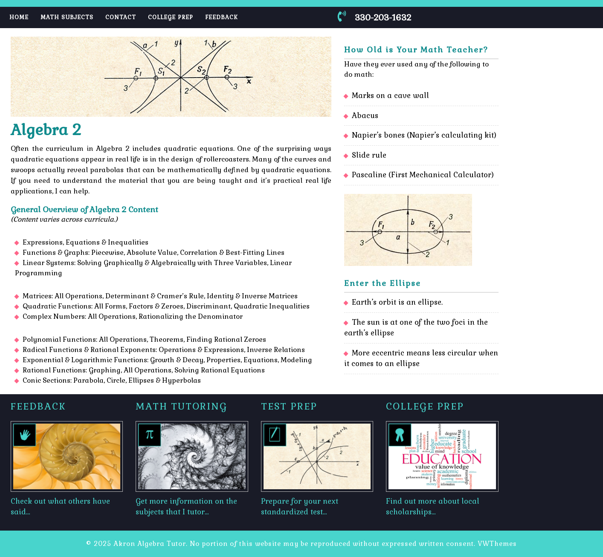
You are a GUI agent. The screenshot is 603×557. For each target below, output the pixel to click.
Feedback (221, 17)
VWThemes (497, 544)
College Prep (170, 17)
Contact (120, 17)
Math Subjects (67, 17)
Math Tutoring (181, 406)
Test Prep (289, 406)
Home (19, 17)
